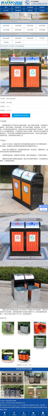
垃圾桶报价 (18, 10)
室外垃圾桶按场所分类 (24, 21)
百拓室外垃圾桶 (3, 46)
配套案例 (42, 7)
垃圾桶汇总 (18, 7)
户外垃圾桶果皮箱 (24, 362)
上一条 (24, 365)
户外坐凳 (6, 42)
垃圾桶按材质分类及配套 (24, 34)
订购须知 (30, 10)
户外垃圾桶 (6, 30)
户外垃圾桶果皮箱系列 (8, 335)
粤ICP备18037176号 (5, 405)
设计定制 (6, 10)
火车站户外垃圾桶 (24, 334)
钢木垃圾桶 (6, 38)
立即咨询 (5, 115)
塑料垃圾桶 (30, 38)
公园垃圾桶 (18, 25)
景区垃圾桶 (30, 25)
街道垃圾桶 (42, 25)
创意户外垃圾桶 (40, 348)
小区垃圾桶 (30, 30)
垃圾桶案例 (30, 7)
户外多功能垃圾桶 (8, 362)
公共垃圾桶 (42, 30)
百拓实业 (42, 405)
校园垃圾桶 (18, 30)
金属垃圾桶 (18, 38)
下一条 (29, 365)
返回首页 (19, 365)
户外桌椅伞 (18, 42)
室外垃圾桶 (6, 25)
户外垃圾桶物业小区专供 (40, 334)
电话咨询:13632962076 (21, 115)
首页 (6, 7)
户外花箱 (41, 38)
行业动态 (42, 10)
